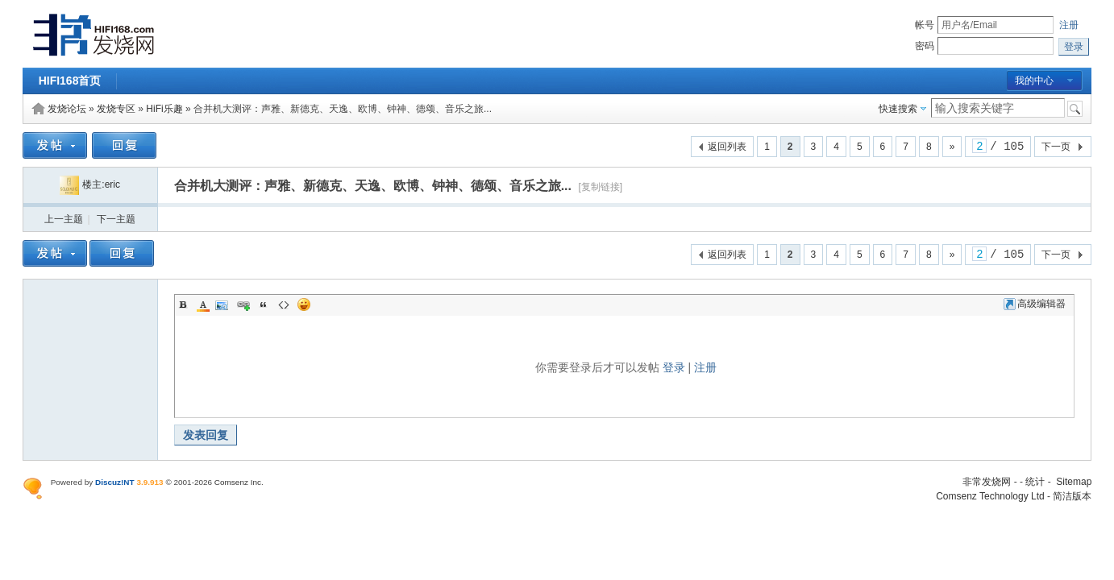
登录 (674, 367)
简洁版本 (1072, 496)
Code (284, 304)
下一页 (1055, 146)
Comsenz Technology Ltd (990, 496)
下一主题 (116, 219)
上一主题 (63, 219)
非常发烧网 (986, 481)
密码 (924, 46)
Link (243, 304)
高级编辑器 (1035, 303)
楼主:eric (90, 184)
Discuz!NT (115, 482)
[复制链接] (600, 187)
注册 (1069, 25)
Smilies (304, 304)
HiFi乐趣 (164, 108)
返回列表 (727, 146)
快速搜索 (898, 108)
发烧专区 (116, 108)
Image (223, 304)
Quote (264, 304)
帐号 (924, 25)
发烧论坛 (67, 108)
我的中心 (1034, 80)
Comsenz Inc (237, 482)
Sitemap (1073, 481)
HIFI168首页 (70, 80)
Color (203, 304)
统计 (1035, 481)
